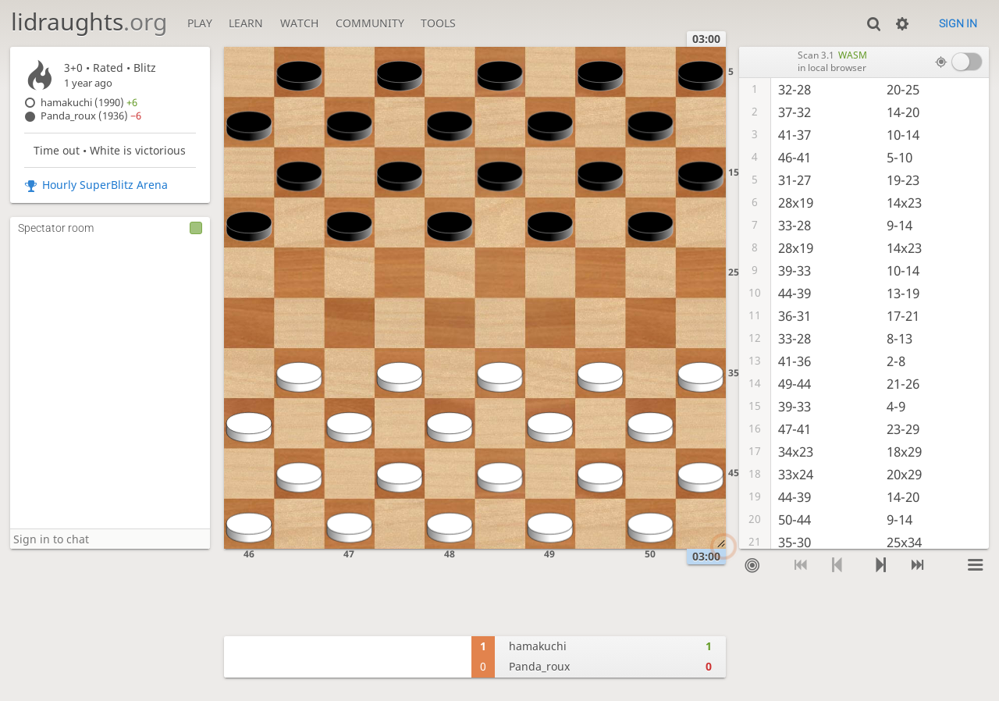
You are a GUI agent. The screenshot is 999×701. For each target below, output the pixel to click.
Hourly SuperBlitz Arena (105, 184)
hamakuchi (538, 646)
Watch (299, 23)
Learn (246, 23)
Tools (438, 23)
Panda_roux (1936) (91, 116)
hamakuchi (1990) (89, 102)
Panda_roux (539, 666)
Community (370, 23)
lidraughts (89, 21)
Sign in (958, 23)
